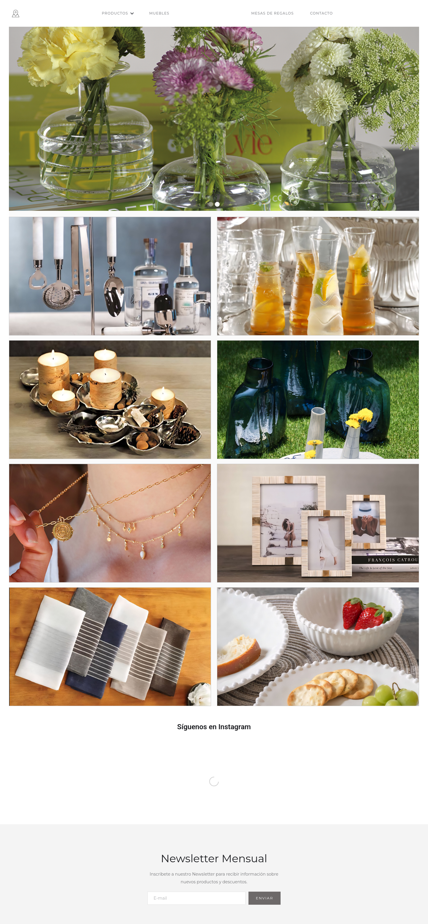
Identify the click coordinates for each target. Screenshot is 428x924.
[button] (118, 13)
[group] (214, 119)
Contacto (321, 13)
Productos (115, 13)
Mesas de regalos (272, 13)
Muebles (159, 13)
